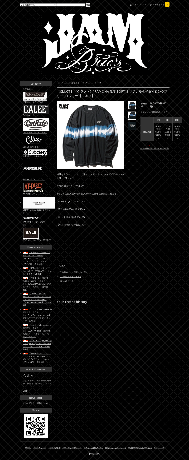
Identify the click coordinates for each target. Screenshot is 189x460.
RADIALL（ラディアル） (33, 102)
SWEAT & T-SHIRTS (93, 82)
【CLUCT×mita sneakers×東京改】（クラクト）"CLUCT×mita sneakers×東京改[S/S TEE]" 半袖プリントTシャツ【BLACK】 (37, 315)
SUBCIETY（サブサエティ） (35, 156)
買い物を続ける (66, 281)
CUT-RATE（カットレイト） (35, 132)
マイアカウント (139, 4)
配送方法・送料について (115, 447)
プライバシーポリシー (72, 447)
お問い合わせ (54, 447)
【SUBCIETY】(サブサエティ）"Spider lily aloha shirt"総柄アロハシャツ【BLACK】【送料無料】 (37, 345)
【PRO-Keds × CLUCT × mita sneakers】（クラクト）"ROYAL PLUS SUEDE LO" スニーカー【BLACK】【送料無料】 (37, 284)
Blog (25, 390)
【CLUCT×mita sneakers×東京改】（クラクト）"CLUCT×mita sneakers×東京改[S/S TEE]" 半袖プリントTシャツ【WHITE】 (37, 331)
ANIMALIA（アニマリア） (34, 179)
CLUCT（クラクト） (73, 82)
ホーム (28, 447)
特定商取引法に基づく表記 (140, 447)
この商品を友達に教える (70, 276)
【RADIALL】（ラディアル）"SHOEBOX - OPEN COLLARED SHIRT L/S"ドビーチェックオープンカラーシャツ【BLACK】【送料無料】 (37, 258)
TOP (59, 82)
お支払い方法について (93, 447)
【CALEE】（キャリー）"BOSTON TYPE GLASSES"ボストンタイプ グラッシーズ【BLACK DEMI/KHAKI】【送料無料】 (37, 299)
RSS (155, 447)
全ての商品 (28, 89)
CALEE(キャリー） (31, 115)
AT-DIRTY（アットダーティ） (36, 194)
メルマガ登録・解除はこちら (35, 403)
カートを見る (161, 4)
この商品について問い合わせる (73, 272)
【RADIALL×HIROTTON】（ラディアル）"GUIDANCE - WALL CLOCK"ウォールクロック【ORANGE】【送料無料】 (37, 357)
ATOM (161, 447)
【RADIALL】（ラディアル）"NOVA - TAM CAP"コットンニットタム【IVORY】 (37, 271)
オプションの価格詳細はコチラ (154, 112)
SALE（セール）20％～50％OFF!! (37, 240)
